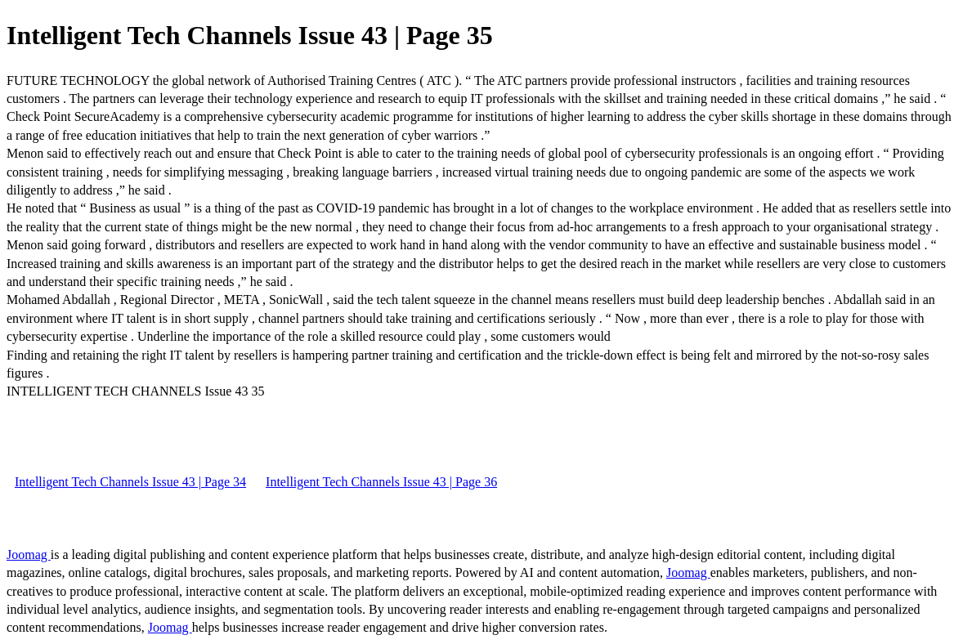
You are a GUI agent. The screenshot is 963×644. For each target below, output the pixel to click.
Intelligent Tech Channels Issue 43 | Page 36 (381, 482)
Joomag (29, 554)
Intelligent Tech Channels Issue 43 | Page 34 (130, 482)
